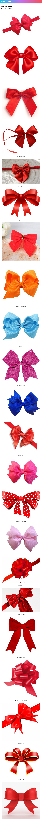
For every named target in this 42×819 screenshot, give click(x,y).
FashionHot (7, 1)
